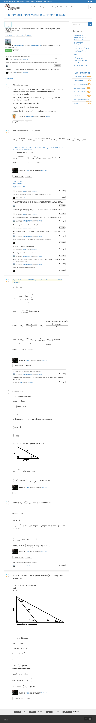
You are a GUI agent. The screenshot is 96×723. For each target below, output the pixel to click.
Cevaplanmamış (45, 7)
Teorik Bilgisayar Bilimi (81, 84)
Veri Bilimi (77, 96)
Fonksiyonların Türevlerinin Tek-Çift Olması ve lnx (80, 37)
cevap (9, 51)
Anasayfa (30, 7)
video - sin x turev (17, 181)
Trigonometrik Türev (80, 65)
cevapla (58, 59)
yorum (16, 51)
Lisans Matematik (18, 45)
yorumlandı (25, 59)
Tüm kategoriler (82, 72)
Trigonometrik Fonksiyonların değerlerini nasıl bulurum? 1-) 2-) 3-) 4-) (81, 48)
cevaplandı (48, 116)
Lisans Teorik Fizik (79, 92)
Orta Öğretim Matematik (81, 99)
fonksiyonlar (20, 35)
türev (29, 35)
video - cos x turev (18, 183)
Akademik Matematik (80, 76)
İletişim (6, 719)
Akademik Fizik (78, 80)
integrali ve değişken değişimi (80, 60)
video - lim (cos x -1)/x (18, 188)
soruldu (55, 45)
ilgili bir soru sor (19, 122)
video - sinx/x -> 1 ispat (19, 186)
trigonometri (10, 35)
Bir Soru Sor (64, 7)
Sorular (36, 7)
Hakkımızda (73, 7)
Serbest (76, 103)
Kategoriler (55, 7)
